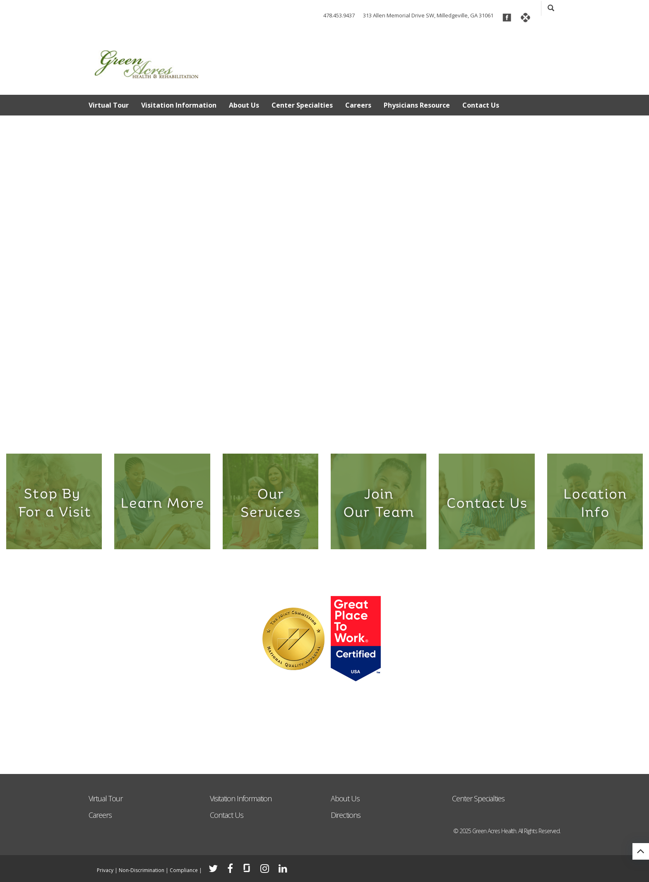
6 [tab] (351, 433)
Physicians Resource (417, 105)
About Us (244, 105)
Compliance (184, 870)
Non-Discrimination (141, 870)
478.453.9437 (339, 15)
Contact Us (480, 105)
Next (636, 262)
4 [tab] (324, 433)
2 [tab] (298, 433)
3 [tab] (311, 433)
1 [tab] (284, 433)
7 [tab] (364, 433)
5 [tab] (337, 433)
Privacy (105, 870)
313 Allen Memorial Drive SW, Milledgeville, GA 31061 (428, 15)
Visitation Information (178, 105)
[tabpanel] (324, 279)
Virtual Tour (109, 105)
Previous (12, 262)
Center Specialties (302, 105)
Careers (358, 105)
